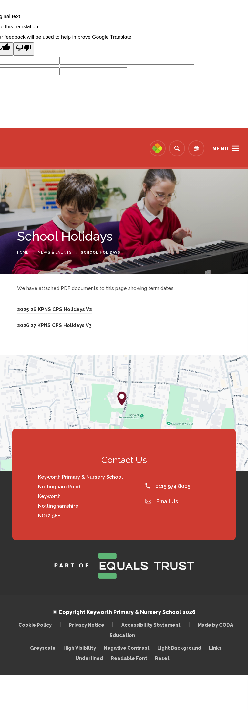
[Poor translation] (23, 49)
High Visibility (79, 648)
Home (23, 252)
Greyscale (43, 648)
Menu (220, 148)
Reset (162, 658)
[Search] (177, 148)
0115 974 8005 (167, 486)
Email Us (161, 501)
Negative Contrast (127, 648)
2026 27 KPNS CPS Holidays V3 (54, 326)
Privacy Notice (86, 625)
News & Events (55, 252)
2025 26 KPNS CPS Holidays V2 (54, 310)
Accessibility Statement (151, 625)
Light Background (179, 648)
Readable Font (129, 658)
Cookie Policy (35, 625)
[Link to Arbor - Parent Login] (158, 148)
